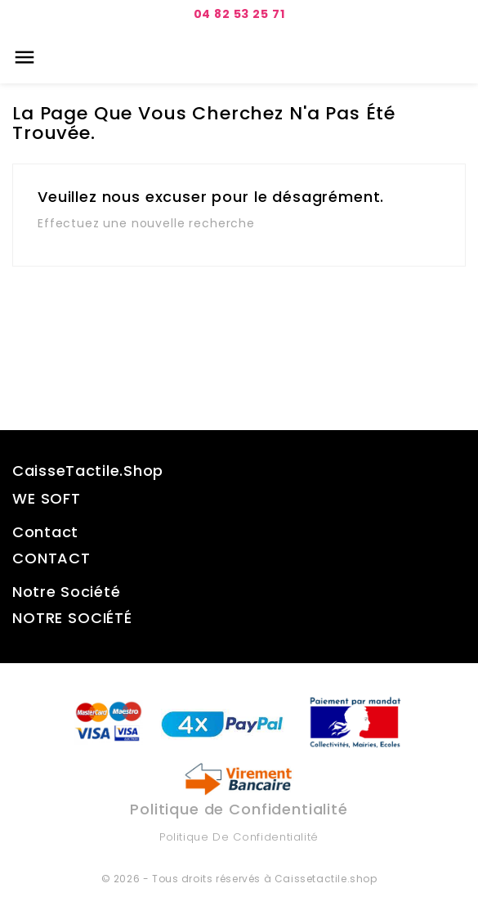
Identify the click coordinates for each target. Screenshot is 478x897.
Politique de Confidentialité (239, 837)
